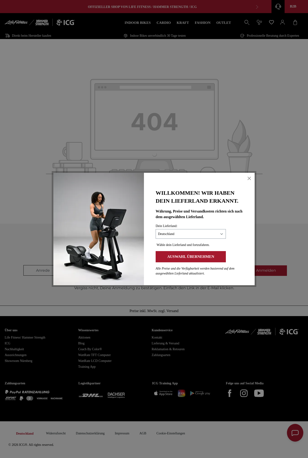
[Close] (249, 178)
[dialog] (154, 229)
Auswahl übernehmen (190, 257)
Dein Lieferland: (166, 226)
